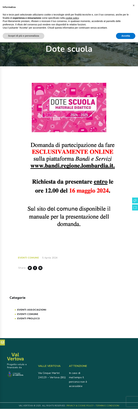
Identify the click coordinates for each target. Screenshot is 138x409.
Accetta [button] (125, 402)
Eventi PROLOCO (28, 318)
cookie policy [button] (72, 384)
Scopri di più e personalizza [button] (23, 402)
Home (55, 40)
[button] (133, 372)
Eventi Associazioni (31, 309)
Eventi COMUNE (28, 257)
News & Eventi (70, 40)
